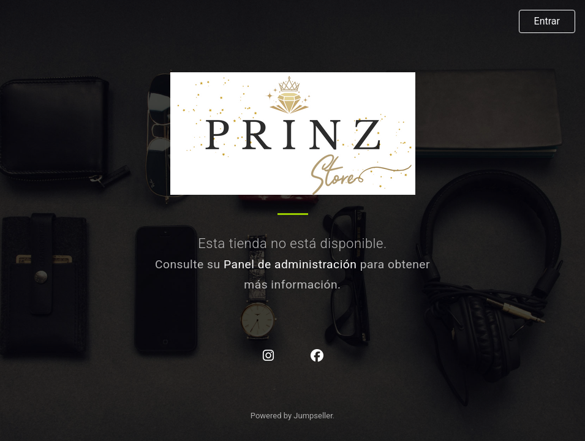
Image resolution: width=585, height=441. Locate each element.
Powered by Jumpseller (292, 415)
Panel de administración (290, 264)
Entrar (547, 21)
